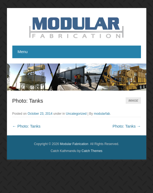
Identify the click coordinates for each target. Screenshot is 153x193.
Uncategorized (76, 114)
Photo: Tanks (27, 101)
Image (133, 100)
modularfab (102, 114)
